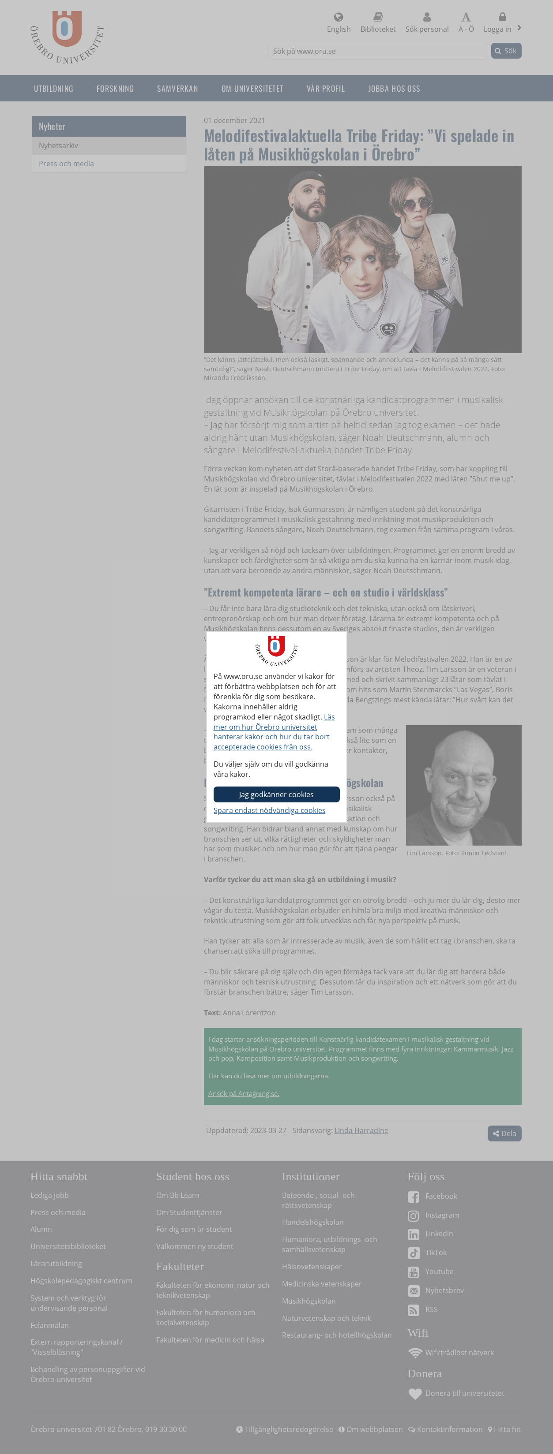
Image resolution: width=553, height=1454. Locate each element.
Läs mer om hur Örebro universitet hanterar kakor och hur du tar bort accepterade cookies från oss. (274, 732)
